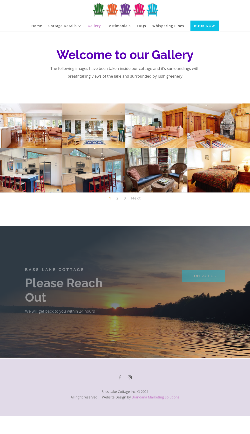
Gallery (94, 26)
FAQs (141, 26)
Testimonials (119, 26)
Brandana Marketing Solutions (155, 397)
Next (136, 198)
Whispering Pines (168, 26)
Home (36, 26)
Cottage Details (62, 26)
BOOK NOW (204, 25)
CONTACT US (203, 275)
